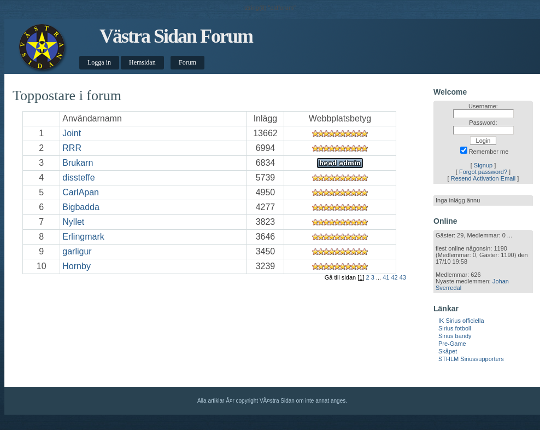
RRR (71, 148)
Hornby (76, 266)
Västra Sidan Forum (176, 36)
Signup (483, 165)
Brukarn (77, 162)
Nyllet (73, 221)
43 (403, 277)
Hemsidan (142, 62)
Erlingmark (83, 236)
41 (386, 277)
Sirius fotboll (454, 328)
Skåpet (447, 351)
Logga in (99, 62)
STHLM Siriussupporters (471, 359)
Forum (187, 62)
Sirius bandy (455, 336)
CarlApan (80, 192)
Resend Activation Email (483, 178)
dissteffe (78, 177)
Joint (71, 133)
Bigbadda (80, 207)
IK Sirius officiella (461, 320)
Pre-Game (452, 343)
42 (394, 277)
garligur (76, 251)
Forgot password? (483, 171)
